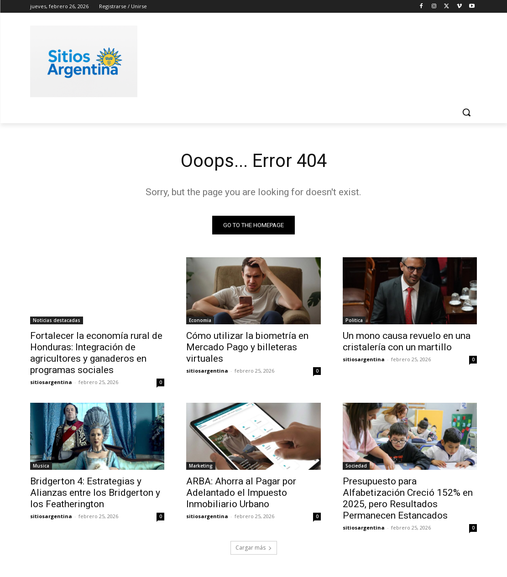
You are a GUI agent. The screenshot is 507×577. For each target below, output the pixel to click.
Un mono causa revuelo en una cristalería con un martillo (406, 341)
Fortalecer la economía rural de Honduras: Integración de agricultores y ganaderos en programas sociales (96, 352)
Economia (200, 320)
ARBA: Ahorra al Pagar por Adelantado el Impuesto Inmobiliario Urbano (241, 493)
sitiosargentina (51, 382)
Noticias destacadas (56, 320)
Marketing (201, 466)
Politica (354, 320)
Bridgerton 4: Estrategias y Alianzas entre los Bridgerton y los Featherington (95, 493)
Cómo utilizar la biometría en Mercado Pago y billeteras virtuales (247, 347)
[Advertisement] (244, 59)
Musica (41, 466)
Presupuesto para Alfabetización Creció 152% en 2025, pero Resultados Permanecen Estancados (408, 498)
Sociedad (356, 466)
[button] (466, 112)
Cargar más (253, 548)
